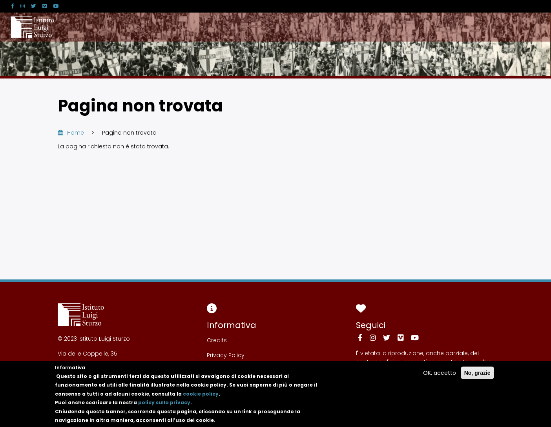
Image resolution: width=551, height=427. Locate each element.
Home (75, 133)
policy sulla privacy (164, 406)
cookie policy (201, 397)
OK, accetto (439, 377)
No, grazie (477, 377)
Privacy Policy (225, 355)
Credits (217, 340)
